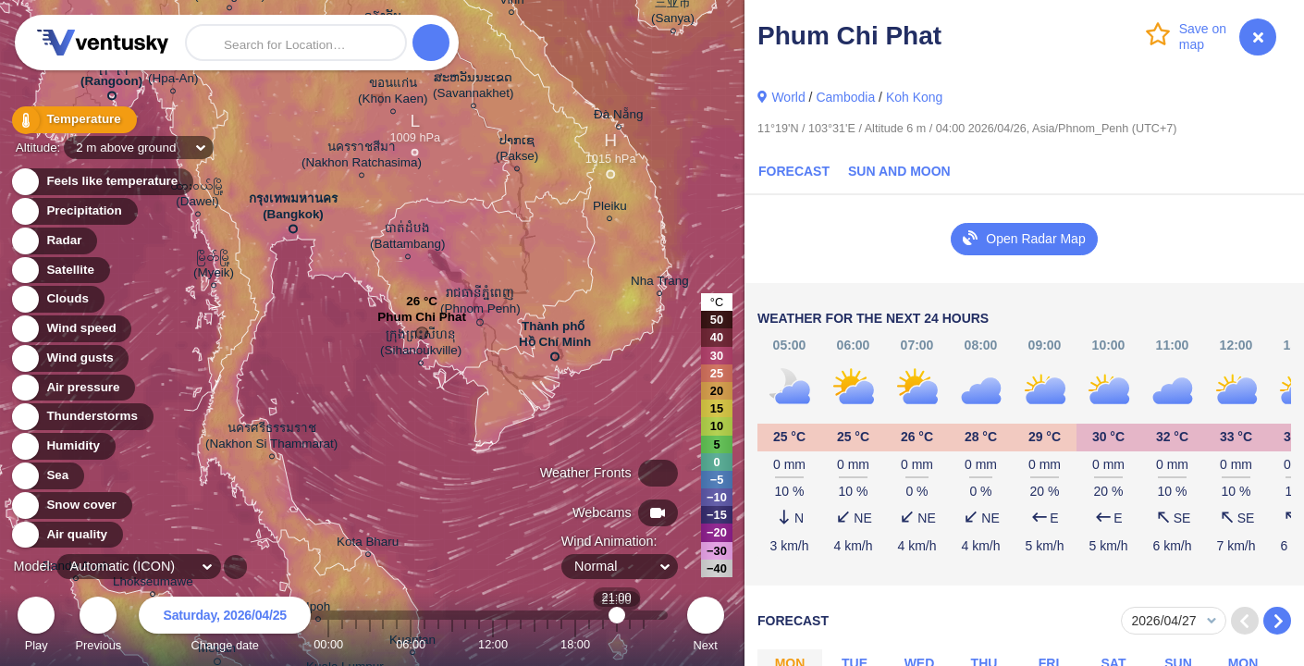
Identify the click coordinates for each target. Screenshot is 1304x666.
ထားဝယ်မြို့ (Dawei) (197, 196)
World (788, 97)
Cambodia (845, 97)
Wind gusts (69, 358)
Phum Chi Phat (421, 321)
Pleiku (610, 208)
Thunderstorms (81, 416)
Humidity (62, 446)
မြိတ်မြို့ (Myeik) (213, 267)
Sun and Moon (899, 171)
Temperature (73, 119)
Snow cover (71, 505)
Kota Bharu (368, 544)
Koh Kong (914, 97)
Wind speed (71, 328)
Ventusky (100, 42)
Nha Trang (660, 283)
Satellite (59, 270)
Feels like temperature (101, 181)
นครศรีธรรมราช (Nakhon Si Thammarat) (271, 438)
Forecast (794, 171)
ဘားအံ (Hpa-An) (173, 73)
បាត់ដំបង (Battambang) (407, 238)
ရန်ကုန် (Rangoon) (111, 76)
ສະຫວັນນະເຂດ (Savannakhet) (473, 87)
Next (705, 626)
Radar (53, 241)
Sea (46, 475)
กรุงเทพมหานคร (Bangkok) (293, 209)
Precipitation (73, 211)
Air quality (66, 535)
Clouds (57, 299)
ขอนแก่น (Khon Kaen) (392, 93)
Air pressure (72, 388)
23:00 (643, 644)
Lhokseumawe (153, 584)
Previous (98, 626)
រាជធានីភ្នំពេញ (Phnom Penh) (480, 304)
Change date (225, 626)
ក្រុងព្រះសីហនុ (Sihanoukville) (420, 345)
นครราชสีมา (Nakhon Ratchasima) (361, 157)
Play (36, 626)
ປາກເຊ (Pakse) (517, 150)
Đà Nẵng (619, 117)
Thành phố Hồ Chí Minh (555, 337)
